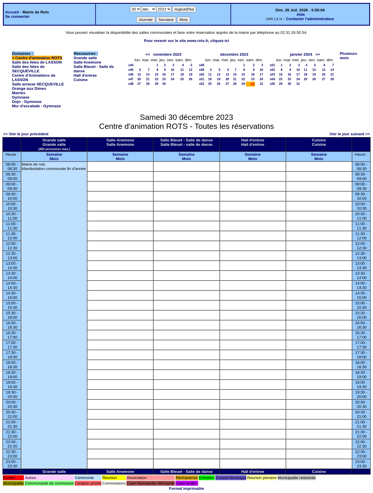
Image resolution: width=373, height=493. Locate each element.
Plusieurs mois (348, 55)
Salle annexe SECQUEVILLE (38, 84)
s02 (272, 69)
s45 (130, 69)
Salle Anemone (87, 62)
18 (182, 74)
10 (172, 69)
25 (182, 79)
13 (139, 74)
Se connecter (17, 16)
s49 (201, 69)
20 (139, 79)
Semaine (54, 154)
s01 (272, 65)
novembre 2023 (167, 54)
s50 (201, 74)
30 (164, 83)
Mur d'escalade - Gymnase (36, 106)
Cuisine (81, 80)
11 (182, 69)
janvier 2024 (301, 54)
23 (164, 79)
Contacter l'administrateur (310, 19)
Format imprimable (186, 488)
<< (147, 54)
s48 (130, 83)
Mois (54, 159)
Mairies (18, 93)
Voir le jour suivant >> (350, 134)
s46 (130, 74)
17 (172, 74)
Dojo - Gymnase (26, 101)
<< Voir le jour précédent (25, 134)
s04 (272, 79)
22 (156, 79)
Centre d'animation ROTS (38, 58)
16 (164, 74)
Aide (300, 14)
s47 (130, 79)
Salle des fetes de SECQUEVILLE (28, 68)
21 (147, 79)
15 (156, 74)
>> (318, 54)
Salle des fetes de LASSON (37, 62)
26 (190, 79)
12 (190, 69)
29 (156, 83)
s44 (130, 65)
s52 (201, 83)
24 (172, 79)
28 (147, 83)
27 (139, 83)
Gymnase (20, 97)
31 (261, 83)
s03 (272, 74)
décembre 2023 (234, 54)
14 (147, 74)
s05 (272, 83)
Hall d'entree (85, 75)
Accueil (12, 12)
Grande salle (85, 58)
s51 (201, 79)
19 (190, 74)
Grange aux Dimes (29, 88)
